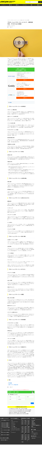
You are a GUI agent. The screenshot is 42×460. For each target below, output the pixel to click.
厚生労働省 (33, 420)
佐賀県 (22, 438)
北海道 (22, 420)
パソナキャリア (13, 432)
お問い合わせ (33, 438)
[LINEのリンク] (7, 387)
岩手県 (22, 421)
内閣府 (33, 421)
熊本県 (22, 439)
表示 (10, 102)
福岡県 (29, 437)
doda (12, 420)
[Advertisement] (21, 12)
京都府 (22, 431)
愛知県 (22, 427)
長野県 (29, 426)
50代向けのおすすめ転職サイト (5, 426)
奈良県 (22, 432)
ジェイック (12, 425)
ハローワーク (33, 427)
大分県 (29, 438)
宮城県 (29, 421)
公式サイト (25, 97)
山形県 (25, 421)
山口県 (25, 434)
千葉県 (22, 426)
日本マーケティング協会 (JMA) (13, 384)
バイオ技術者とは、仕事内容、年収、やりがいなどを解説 (18, 408)
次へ (32, 403)
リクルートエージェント (14, 421)
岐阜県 (29, 427)
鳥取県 (29, 434)
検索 (40, 2)
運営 (32, 431)
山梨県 (25, 426)
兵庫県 (29, 431)
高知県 (25, 437)
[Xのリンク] (9, 387)
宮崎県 (25, 439)
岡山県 (29, 432)
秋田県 (29, 420)
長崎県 (25, 438)
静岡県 (25, 427)
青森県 (25, 420)
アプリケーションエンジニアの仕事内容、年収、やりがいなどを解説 (19, 411)
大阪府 (25, 431)
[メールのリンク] (10, 387)
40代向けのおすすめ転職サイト (5, 425)
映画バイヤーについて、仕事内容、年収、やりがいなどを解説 (18, 413)
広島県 (22, 434)
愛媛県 (22, 437)
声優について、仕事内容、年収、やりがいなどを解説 (17, 412)
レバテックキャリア (14, 427)
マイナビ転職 (13, 426)
